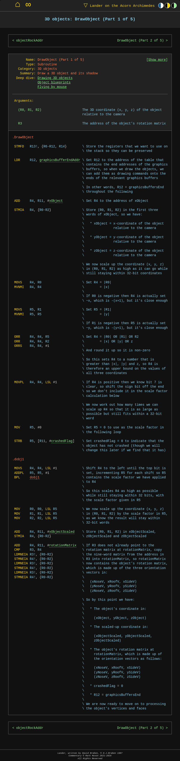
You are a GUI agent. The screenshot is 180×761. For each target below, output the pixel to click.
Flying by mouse (52, 87)
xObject (56, 201)
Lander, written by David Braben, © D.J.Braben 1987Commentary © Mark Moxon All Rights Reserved (89, 756)
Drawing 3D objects (55, 78)
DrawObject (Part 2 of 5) (140, 40)
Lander (118, 5)
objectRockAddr (29, 40)
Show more (157, 60)
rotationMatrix (62, 545)
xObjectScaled (62, 532)
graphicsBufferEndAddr (60, 160)
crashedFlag (61, 441)
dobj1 (34, 477)
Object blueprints (54, 82)
